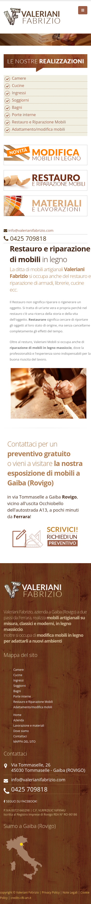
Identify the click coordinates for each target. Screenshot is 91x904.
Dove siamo (21, 731)
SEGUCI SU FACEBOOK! (20, 801)
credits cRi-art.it (20, 898)
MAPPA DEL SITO (24, 741)
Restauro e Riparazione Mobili (39, 122)
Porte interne (24, 114)
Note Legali (69, 892)
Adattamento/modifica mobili (38, 129)
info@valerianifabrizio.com (30, 230)
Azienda (18, 720)
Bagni (17, 107)
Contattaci (20, 736)
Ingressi (19, 92)
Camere (19, 78)
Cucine (18, 85)
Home (17, 715)
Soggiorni (20, 100)
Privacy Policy (51, 892)
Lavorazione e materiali (28, 725)
